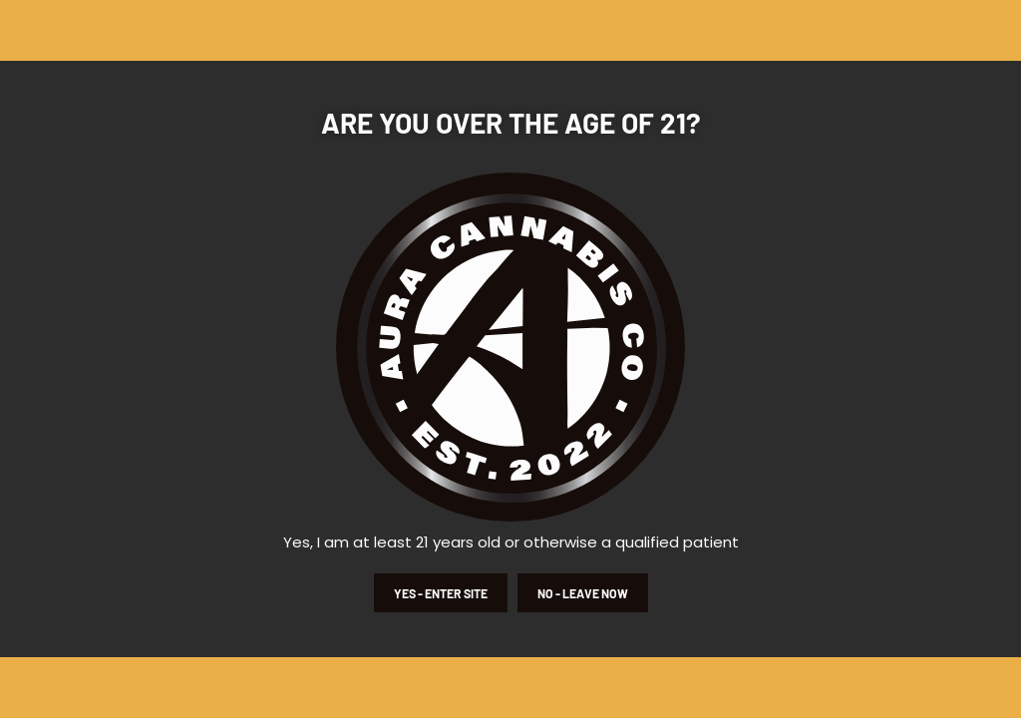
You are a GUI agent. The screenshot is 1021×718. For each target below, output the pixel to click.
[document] (510, 359)
